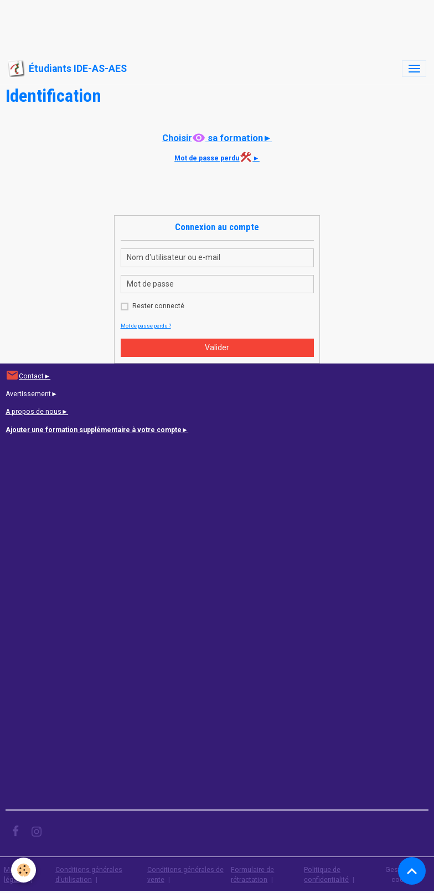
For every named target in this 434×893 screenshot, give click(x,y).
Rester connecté (158, 306)
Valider (217, 347)
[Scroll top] (412, 871)
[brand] (67, 68)
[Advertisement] (201, 25)
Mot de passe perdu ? (146, 326)
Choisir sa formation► (217, 137)
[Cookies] (23, 870)
